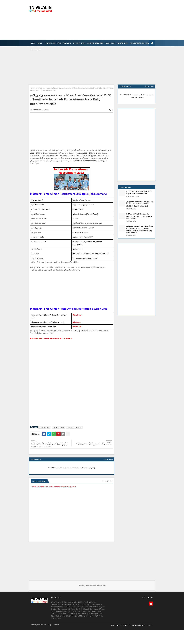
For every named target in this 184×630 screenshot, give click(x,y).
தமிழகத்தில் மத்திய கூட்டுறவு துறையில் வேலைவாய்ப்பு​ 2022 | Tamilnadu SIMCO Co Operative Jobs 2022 (139, 204)
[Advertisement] (112, 20)
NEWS (39, 43)
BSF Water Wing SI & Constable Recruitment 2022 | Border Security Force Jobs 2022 (139, 216)
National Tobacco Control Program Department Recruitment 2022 (139, 192)
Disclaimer (127, 625)
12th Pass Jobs (44, 427)
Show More (149, 86)
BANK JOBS (110, 43)
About (119, 625)
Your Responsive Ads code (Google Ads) (92, 585)
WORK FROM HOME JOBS (140, 43)
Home (32, 43)
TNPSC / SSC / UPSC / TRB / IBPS (58, 43)
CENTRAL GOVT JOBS (95, 43)
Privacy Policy (137, 625)
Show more (108, 460)
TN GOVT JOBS (78, 43)
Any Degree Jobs (58, 427)
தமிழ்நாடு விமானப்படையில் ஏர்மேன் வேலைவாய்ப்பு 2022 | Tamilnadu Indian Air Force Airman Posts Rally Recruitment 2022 (139, 229)
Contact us (148, 625)
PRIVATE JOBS (122, 43)
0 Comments (107, 481)
